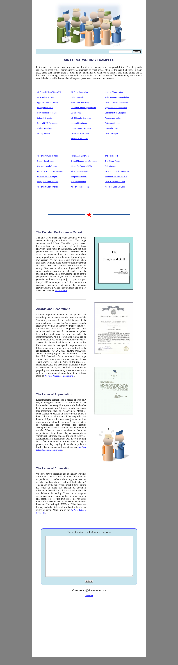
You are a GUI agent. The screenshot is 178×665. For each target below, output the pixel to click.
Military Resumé (43, 133)
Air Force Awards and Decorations (59, 376)
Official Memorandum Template (84, 161)
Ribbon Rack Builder (45, 161)
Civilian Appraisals (44, 128)
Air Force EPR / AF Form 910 (49, 92)
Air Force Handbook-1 (80, 187)
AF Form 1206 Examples (47, 176)
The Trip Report (111, 156)
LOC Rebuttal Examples (81, 118)
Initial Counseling (78, 97)
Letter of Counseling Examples (83, 108)
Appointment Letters (113, 118)
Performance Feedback (46, 113)
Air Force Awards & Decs (47, 156)
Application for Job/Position (116, 108)
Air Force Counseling (79, 92)
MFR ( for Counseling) (80, 102)
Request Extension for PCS (116, 176)
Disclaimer (89, 603)
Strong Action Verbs (45, 108)
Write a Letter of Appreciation (117, 97)
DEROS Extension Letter (115, 182)
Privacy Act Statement (80, 156)
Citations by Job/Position (47, 166)
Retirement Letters (112, 123)
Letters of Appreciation (114, 92)
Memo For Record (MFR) (81, 166)
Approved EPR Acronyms (47, 102)
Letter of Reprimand (79, 123)
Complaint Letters (112, 128)
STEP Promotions (78, 182)
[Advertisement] (89, 631)
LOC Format (76, 113)
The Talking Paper (112, 161)
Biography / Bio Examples (47, 182)
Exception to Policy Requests (117, 171)
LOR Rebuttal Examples (81, 128)
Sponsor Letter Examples (115, 113)
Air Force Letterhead (79, 171)
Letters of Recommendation (116, 102)
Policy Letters (110, 166)
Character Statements (80, 133)
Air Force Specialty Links (115, 187)
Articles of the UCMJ (79, 139)
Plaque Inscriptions (79, 176)
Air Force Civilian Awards (47, 187)
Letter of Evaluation (45, 118)
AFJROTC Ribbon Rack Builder (50, 171)
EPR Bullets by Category (47, 97)
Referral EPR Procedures (47, 123)
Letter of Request (112, 133)
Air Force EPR (61, 291)
